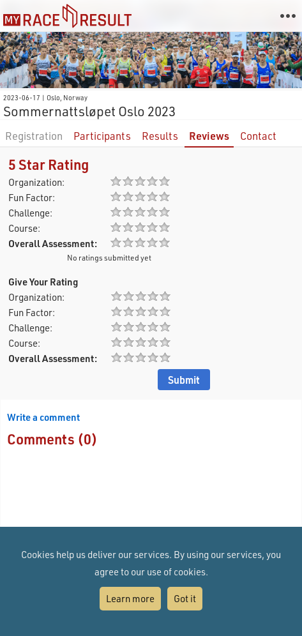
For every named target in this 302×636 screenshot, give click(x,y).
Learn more (130, 598)
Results (160, 135)
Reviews (209, 135)
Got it (185, 598)
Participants (102, 135)
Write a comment (43, 417)
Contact (258, 135)
